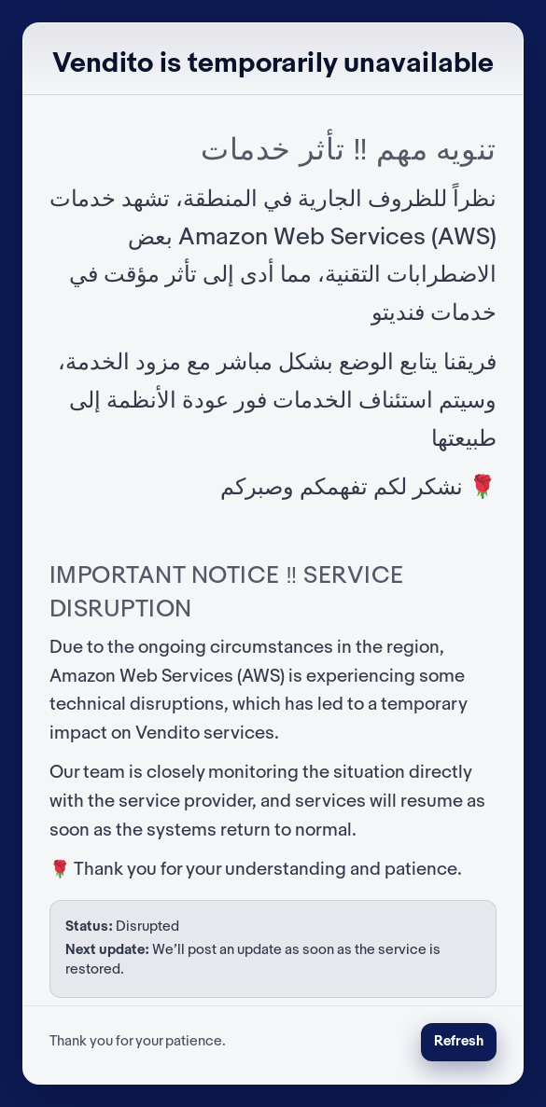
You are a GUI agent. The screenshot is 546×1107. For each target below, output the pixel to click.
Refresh (458, 1041)
